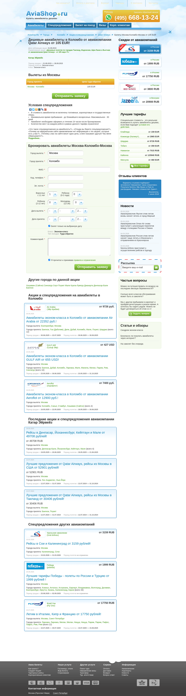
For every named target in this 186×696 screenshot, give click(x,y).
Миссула (125, 160)
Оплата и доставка (85, 3)
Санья (54, 406)
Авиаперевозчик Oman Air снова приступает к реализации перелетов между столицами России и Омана (137, 225)
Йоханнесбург (63, 449)
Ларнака (70, 368)
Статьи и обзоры (134, 325)
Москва (57, 326)
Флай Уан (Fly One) (51, 604)
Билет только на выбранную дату (65, 226)
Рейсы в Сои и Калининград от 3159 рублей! (58, 543)
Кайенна (124, 155)
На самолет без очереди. (132, 344)
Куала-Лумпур (77, 285)
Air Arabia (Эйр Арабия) (53, 308)
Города (46, 35)
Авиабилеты (36, 25)
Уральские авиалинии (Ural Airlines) (57, 534)
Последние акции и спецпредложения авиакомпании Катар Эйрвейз (71, 420)
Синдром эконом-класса (132, 330)
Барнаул (73, 588)
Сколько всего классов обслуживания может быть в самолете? (138, 295)
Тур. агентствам (86, 675)
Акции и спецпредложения (81, 35)
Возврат (105, 3)
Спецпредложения (59, 25)
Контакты (153, 3)
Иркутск (43, 590)
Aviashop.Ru (33, 35)
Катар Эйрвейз (35, 58)
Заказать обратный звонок (146, 12)
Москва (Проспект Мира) (39, 693)
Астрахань (63, 588)
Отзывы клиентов (133, 176)
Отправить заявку (70, 96)
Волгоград (96, 588)
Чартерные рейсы (36, 673)
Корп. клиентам (120, 25)
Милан (93, 368)
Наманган (125, 150)
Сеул (55, 285)
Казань (51, 590)
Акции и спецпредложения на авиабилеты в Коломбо (64, 296)
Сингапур (48, 285)
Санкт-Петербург (57, 618)
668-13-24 (136, 17)
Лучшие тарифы (133, 114)
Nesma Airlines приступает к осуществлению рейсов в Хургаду (136, 249)
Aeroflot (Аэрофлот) (52, 384)
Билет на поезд (85, 25)
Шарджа (103, 329)
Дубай (73, 329)
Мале (67, 285)
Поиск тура (84, 669)
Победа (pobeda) (51, 566)
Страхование (63, 673)
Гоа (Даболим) (56, 329)
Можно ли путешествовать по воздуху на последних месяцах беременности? (139, 287)
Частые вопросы (134, 280)
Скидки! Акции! (34, 671)
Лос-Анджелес (48, 480)
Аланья (45, 588)
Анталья (53, 588)
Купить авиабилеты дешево (41, 18)
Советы (125, 675)
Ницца (77, 622)
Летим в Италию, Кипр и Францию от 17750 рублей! (63, 614)
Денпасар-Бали (101, 285)
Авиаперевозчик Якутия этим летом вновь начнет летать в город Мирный (138, 215)
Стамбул (62, 406)
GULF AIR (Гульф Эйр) (52, 346)
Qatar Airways (104, 35)
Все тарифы (141, 166)
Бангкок (29, 288)
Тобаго (124, 146)
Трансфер (84, 673)
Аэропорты (126, 671)
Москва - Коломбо (36, 87)
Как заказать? (63, 3)
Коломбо (61, 35)
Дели (67, 329)
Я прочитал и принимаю (71, 260)
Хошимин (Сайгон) (34, 285)
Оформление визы (88, 671)
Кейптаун (75, 449)
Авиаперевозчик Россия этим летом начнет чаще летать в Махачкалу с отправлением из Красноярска (137, 238)
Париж (100, 368)
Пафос (105, 622)
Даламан (106, 588)
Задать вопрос (141, 313)
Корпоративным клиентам (39, 675)
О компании (136, 3)
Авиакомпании (128, 669)
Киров (71, 590)
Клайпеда (125, 132)
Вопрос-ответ (109, 675)
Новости (127, 206)
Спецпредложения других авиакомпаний (61, 524)
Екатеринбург (47, 326)
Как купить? (33, 669)
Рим (106, 368)
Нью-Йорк (60, 480)
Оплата (106, 669)
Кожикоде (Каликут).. (130, 136)
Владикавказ (84, 588)
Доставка (107, 671)
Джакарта (88, 285)
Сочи (57, 552)
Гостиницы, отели (65, 669)
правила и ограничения (84, 260)
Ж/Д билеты (63, 671)
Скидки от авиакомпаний (138, 40)
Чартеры (120, 3)
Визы (102, 25)
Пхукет (61, 285)
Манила (84, 368)
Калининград (48, 552)
